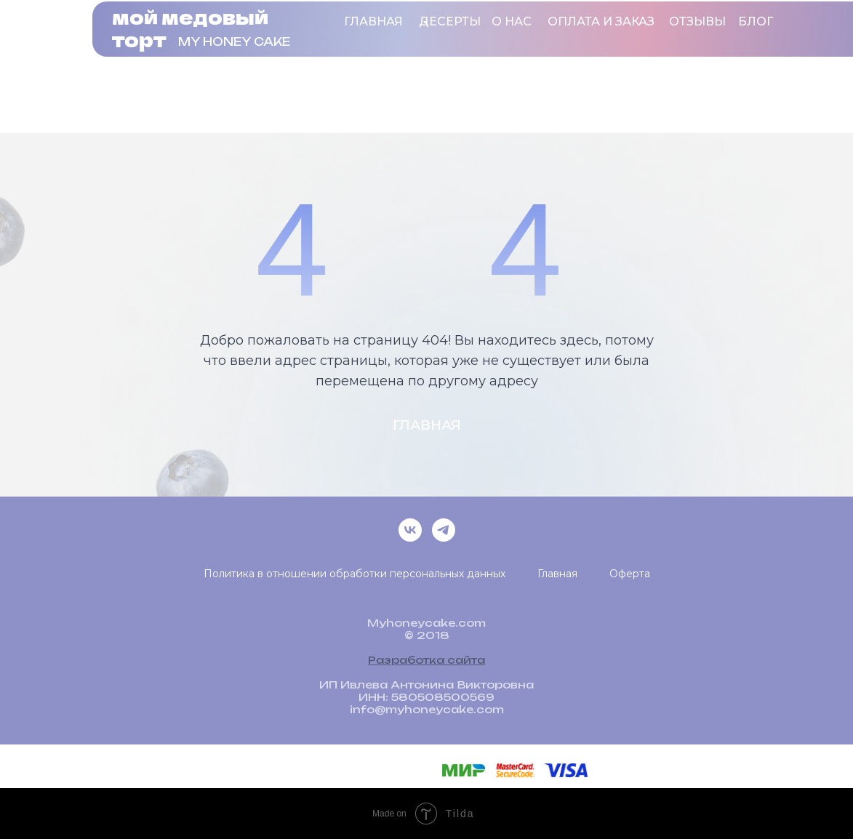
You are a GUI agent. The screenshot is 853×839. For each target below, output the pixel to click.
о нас (512, 21)
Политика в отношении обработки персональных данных (354, 573)
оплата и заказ (601, 21)
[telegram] (443, 530)
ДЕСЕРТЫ (450, 21)
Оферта (629, 573)
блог (755, 21)
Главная (373, 21)
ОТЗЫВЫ (697, 21)
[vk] (410, 530)
